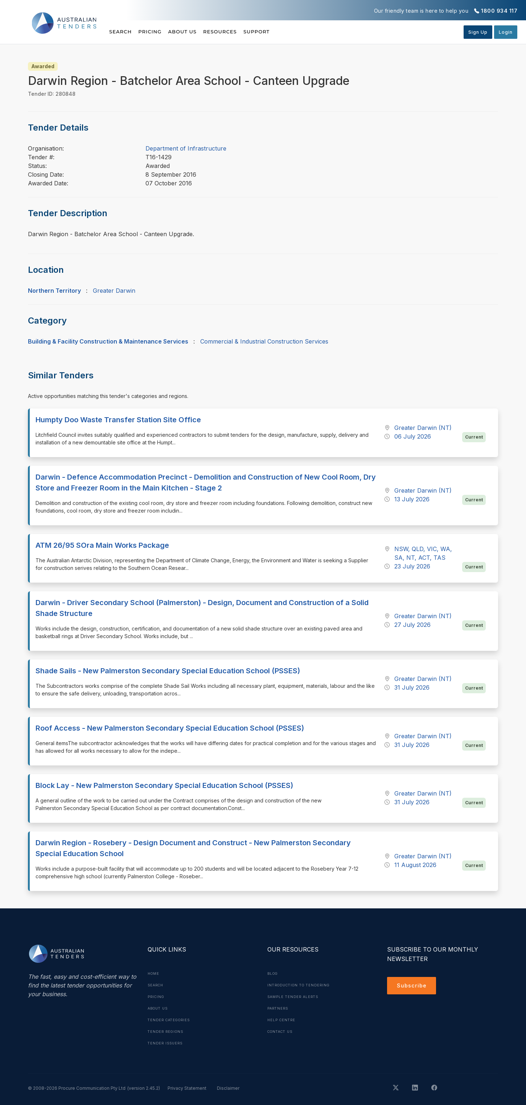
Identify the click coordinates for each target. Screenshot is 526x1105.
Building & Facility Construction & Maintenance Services (108, 341)
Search (121, 31)
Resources (245, 31)
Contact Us (282, 1031)
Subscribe (413, 986)
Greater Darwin (114, 290)
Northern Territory (54, 290)
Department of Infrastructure (185, 148)
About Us (199, 31)
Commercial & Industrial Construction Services (264, 341)
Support (290, 31)
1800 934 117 (499, 11)
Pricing (158, 31)
